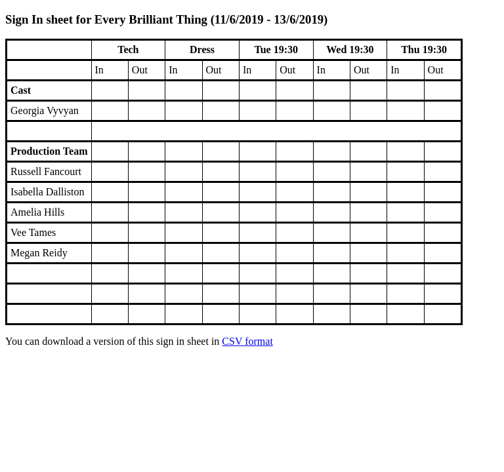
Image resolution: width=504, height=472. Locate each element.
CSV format (247, 341)
